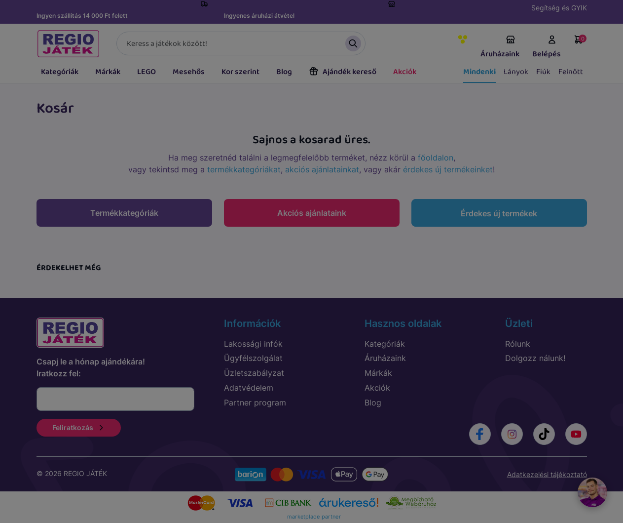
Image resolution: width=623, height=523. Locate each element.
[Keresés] (241, 43)
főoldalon (435, 157)
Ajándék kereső (342, 72)
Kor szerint (240, 72)
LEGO (146, 72)
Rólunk (517, 344)
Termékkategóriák (124, 213)
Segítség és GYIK (559, 7)
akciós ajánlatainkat (322, 169)
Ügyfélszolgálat (253, 358)
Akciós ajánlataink (311, 213)
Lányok (516, 72)
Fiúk (543, 72)
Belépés (546, 47)
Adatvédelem (248, 388)
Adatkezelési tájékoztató (547, 474)
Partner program (255, 402)
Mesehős (189, 72)
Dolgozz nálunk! (535, 358)
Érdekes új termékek (499, 213)
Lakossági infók (253, 344)
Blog (284, 72)
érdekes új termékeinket (448, 169)
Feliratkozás (78, 427)
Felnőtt (570, 72)
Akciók (404, 72)
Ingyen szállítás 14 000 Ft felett (82, 15)
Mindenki (479, 72)
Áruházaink (499, 47)
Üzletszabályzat (254, 373)
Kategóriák (59, 72)
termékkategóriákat (244, 169)
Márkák (107, 72)
